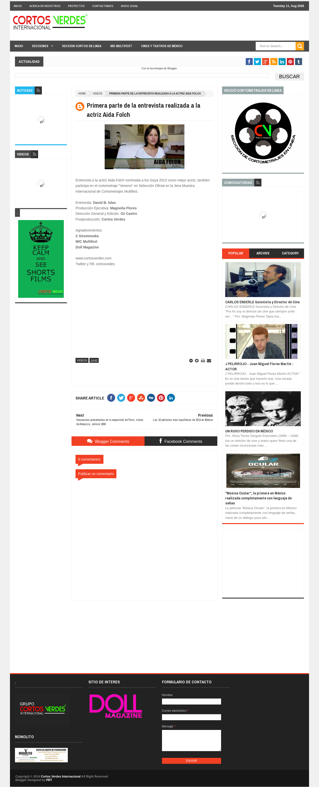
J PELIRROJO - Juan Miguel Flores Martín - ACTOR (259, 366)
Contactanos (102, 6)
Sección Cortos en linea (81, 46)
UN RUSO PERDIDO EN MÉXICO (249, 431)
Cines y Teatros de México (161, 46)
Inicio (18, 6)
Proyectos (76, 6)
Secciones (40, 46)
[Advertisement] (144, 631)
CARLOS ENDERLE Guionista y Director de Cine (262, 302)
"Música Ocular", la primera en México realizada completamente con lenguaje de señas (258, 498)
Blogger (172, 68)
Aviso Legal (129, 6)
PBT (49, 780)
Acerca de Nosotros (45, 6)
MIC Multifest (121, 46)
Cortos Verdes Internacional (60, 776)
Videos (97, 93)
